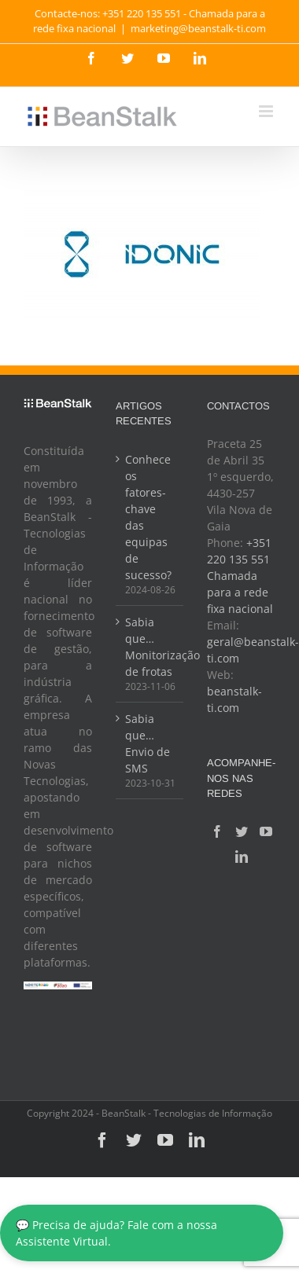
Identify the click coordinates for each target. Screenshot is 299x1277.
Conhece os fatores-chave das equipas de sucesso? (148, 517)
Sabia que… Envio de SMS (147, 743)
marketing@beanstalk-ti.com (198, 28)
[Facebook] (217, 831)
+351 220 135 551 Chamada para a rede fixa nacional (240, 575)
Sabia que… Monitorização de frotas (150, 647)
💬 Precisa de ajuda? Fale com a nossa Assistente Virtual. (116, 1233)
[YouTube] (266, 831)
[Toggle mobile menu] (267, 111)
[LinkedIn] (241, 856)
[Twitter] (241, 831)
